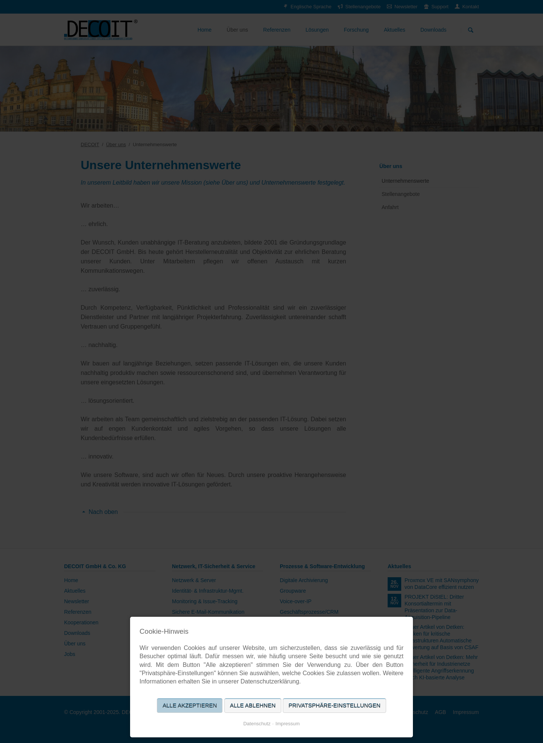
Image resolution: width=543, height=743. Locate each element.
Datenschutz (256, 723)
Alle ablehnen (253, 705)
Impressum (288, 723)
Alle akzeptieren (190, 705)
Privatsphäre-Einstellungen (334, 705)
